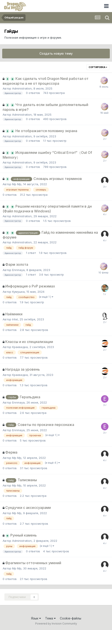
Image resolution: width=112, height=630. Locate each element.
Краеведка (20, 347)
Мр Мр (16, 184)
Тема (50, 618)
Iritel (15, 319)
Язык (36, 618)
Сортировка (98, 67)
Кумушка (18, 291)
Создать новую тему (56, 53)
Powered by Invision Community (56, 623)
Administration (22, 88)
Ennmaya (18, 270)
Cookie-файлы (70, 618)
